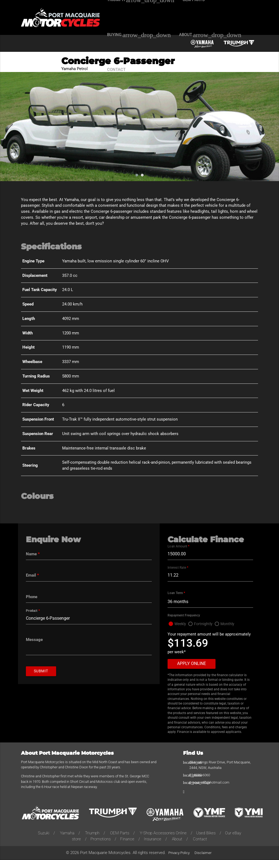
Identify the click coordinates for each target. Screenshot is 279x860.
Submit (41, 671)
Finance (127, 839)
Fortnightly (205, 624)
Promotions (100, 839)
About (177, 839)
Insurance (152, 839)
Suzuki (43, 833)
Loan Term (176, 593)
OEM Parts (119, 833)
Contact (200, 839)
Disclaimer (203, 853)
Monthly (230, 624)
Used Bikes (206, 833)
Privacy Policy (179, 853)
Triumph (92, 833)
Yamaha (67, 833)
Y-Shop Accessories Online (163, 833)
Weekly (180, 624)
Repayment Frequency (184, 616)
